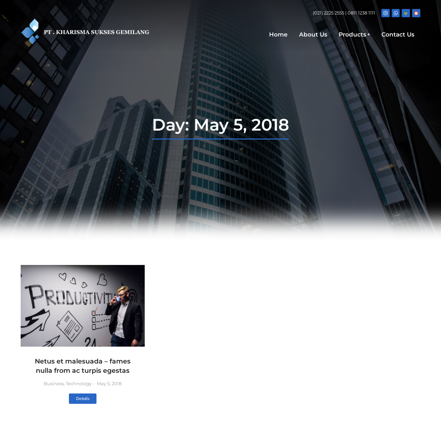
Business (54, 383)
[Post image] (83, 306)
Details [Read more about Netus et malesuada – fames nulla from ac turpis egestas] (83, 398)
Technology (79, 383)
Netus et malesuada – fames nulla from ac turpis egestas (83, 366)
